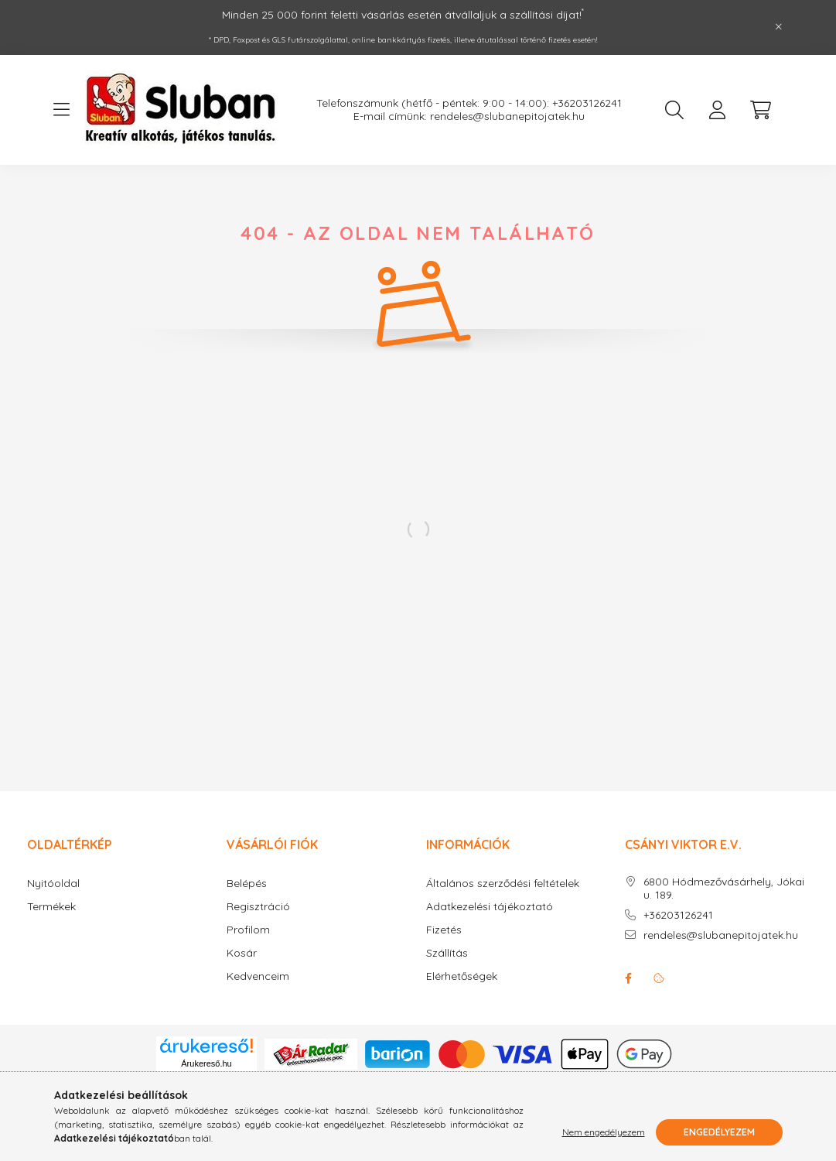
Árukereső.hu (206, 1063)
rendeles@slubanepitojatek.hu (720, 935)
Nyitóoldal (53, 883)
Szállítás (447, 953)
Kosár (242, 953)
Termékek (51, 906)
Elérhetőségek (461, 976)
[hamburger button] (61, 109)
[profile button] (717, 109)
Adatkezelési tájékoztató (489, 906)
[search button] (674, 109)
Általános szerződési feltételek (502, 883)
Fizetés (444, 930)
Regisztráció (258, 906)
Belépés (247, 883)
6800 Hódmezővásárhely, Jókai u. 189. (723, 888)
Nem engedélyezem (603, 1132)
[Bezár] (778, 27)
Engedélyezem (719, 1132)
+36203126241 (678, 915)
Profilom (248, 930)
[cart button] (761, 109)
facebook (627, 978)
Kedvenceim (258, 976)
